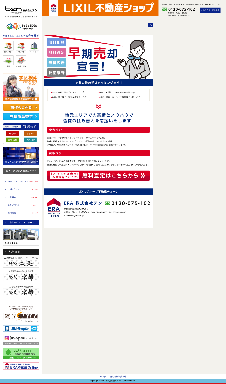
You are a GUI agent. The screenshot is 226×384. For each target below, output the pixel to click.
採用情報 (21, 213)
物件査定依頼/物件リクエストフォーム (21, 222)
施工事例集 (21, 237)
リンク (103, 376)
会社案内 (21, 197)
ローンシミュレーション (21, 181)
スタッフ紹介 (21, 205)
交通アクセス (21, 189)
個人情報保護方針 (118, 376)
